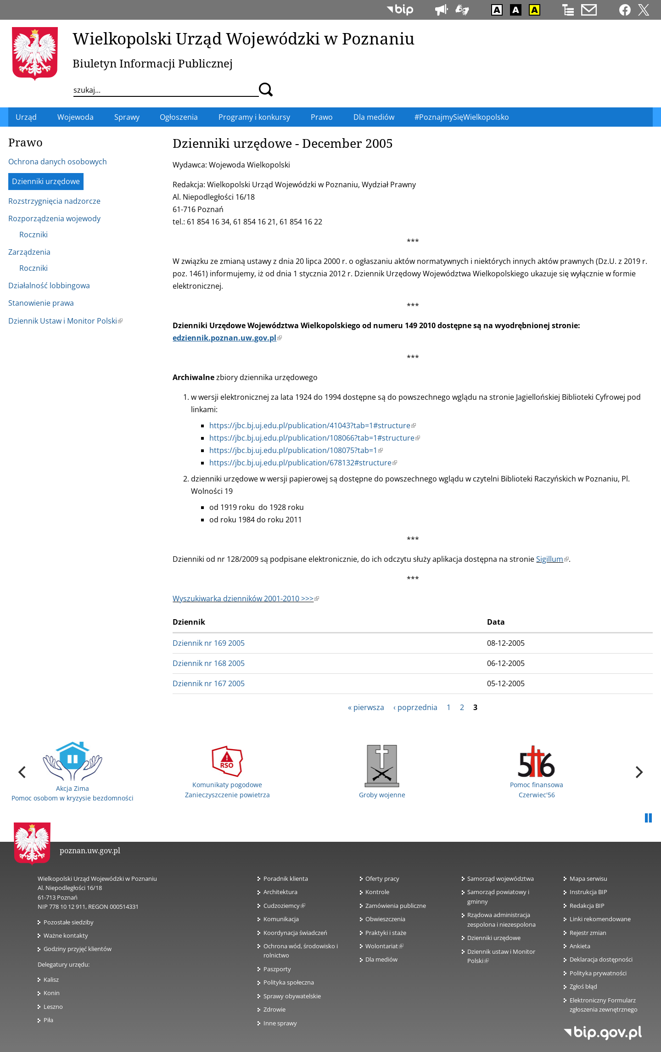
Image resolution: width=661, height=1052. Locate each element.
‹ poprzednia (415, 707)
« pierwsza (366, 707)
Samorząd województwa (500, 878)
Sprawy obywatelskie (292, 996)
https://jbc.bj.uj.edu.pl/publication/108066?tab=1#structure (314, 438)
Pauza (648, 818)
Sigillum (552, 559)
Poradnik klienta (285, 878)
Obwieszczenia (385, 919)
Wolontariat (384, 946)
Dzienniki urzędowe (494, 938)
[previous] (23, 772)
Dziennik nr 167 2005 (209, 683)
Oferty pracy (382, 878)
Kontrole (377, 892)
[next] (638, 772)
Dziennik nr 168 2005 (209, 663)
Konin (52, 993)
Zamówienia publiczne (395, 905)
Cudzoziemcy (284, 905)
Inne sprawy (280, 1023)
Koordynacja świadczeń (295, 933)
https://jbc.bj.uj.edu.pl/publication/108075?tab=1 (296, 450)
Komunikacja (281, 919)
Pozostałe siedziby (69, 922)
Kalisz (51, 979)
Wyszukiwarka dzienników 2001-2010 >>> (246, 598)
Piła (48, 1020)
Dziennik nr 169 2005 (209, 643)
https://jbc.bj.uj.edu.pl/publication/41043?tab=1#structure (312, 425)
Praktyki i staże (385, 933)
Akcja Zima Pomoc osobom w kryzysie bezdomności (72, 772)
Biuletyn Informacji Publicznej (153, 63)
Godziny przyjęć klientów (78, 949)
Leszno (53, 1006)
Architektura (280, 892)
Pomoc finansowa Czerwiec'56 (536, 772)
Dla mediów (381, 959)
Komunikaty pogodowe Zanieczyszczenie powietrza (227, 772)
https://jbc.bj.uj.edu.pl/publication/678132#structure (303, 463)
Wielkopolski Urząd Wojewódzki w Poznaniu (244, 38)
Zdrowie (274, 1009)
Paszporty (277, 969)
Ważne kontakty (66, 935)
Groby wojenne (382, 772)
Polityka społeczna (288, 982)
